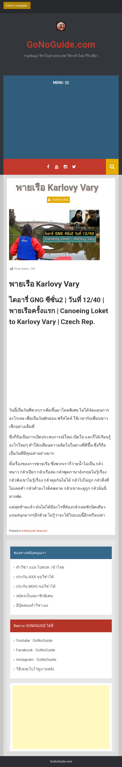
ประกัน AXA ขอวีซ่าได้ (35, 577)
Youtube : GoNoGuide (34, 640)
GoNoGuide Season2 (34, 530)
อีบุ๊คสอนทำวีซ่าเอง (32, 605)
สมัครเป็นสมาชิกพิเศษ (34, 596)
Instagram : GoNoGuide (36, 659)
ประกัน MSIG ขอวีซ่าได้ (36, 586)
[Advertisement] (61, 125)
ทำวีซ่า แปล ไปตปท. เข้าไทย (40, 567)
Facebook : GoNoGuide (35, 650)
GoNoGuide (60, 199)
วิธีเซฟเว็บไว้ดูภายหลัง (35, 669)
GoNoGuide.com (61, 44)
